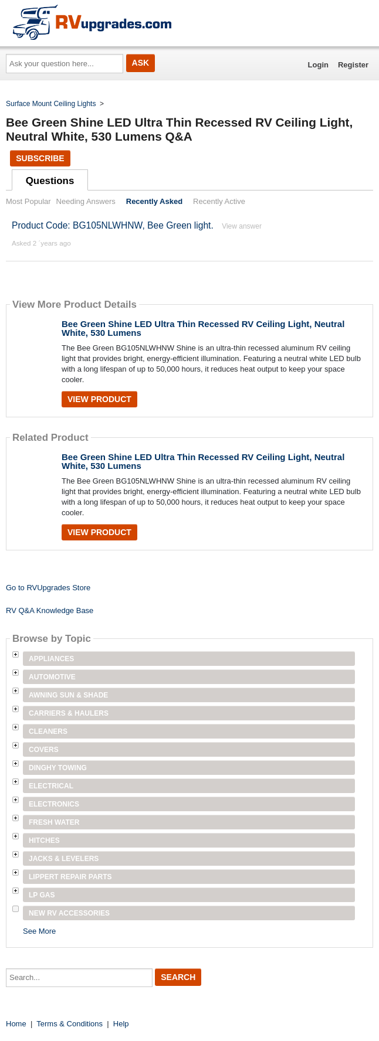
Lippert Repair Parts (70, 877)
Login (318, 64)
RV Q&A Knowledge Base (49, 610)
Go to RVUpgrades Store (48, 587)
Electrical (51, 786)
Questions (50, 180)
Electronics (54, 804)
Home (16, 1023)
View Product (99, 399)
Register (353, 64)
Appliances (51, 659)
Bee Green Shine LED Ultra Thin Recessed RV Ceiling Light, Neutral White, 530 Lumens (203, 328)
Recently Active (219, 201)
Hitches (44, 840)
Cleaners (48, 731)
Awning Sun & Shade (68, 695)
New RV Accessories (69, 913)
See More (39, 931)
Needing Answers (86, 201)
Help (121, 1023)
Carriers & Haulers (69, 713)
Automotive (52, 677)
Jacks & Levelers (64, 859)
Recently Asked (154, 201)
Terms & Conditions (69, 1023)
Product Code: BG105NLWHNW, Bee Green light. (113, 225)
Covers (44, 750)
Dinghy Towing (58, 768)
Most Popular (28, 201)
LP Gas (42, 895)
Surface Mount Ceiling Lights (51, 104)
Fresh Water (54, 822)
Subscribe (40, 158)
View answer (242, 226)
